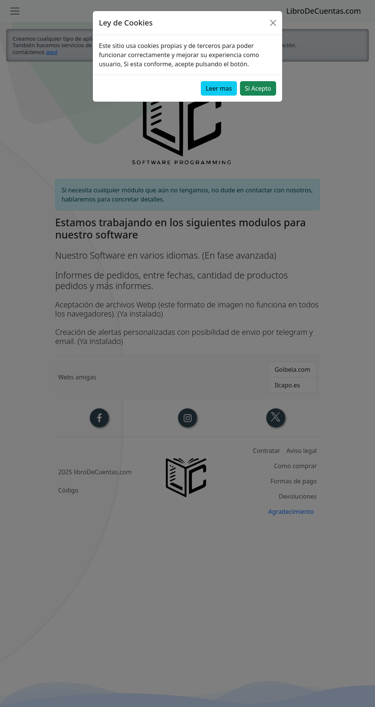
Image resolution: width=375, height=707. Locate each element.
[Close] (273, 23)
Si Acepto (258, 88)
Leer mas (219, 88)
